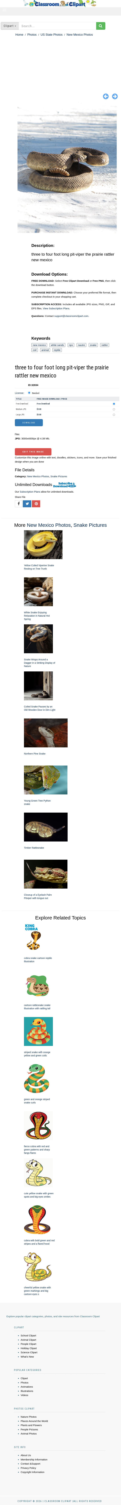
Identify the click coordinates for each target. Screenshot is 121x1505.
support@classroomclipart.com (71, 316)
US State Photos (51, 34)
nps (71, 345)
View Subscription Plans (56, 308)
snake (93, 345)
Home (19, 34)
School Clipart (28, 1335)
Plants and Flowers (31, 1425)
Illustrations (27, 1391)
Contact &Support (30, 1463)
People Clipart (28, 1344)
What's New (27, 1356)
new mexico (39, 345)
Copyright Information (32, 1472)
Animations (27, 1386)
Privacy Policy (28, 1468)
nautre (81, 345)
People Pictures (29, 1429)
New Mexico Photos (80, 34)
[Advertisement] (60, 62)
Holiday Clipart (29, 1348)
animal (45, 350)
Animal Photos (29, 1433)
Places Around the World (34, 1421)
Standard (35, 393)
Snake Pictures (58, 476)
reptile (57, 350)
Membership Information (34, 1459)
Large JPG (20, 414)
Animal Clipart (28, 1339)
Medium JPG (21, 409)
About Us (26, 1455)
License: (19, 393)
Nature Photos (29, 1416)
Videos (24, 1395)
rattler (104, 345)
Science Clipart (29, 1352)
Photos (32, 34)
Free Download (22, 404)
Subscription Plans (30, 491)
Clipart (24, 1378)
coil (35, 350)
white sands (57, 345)
